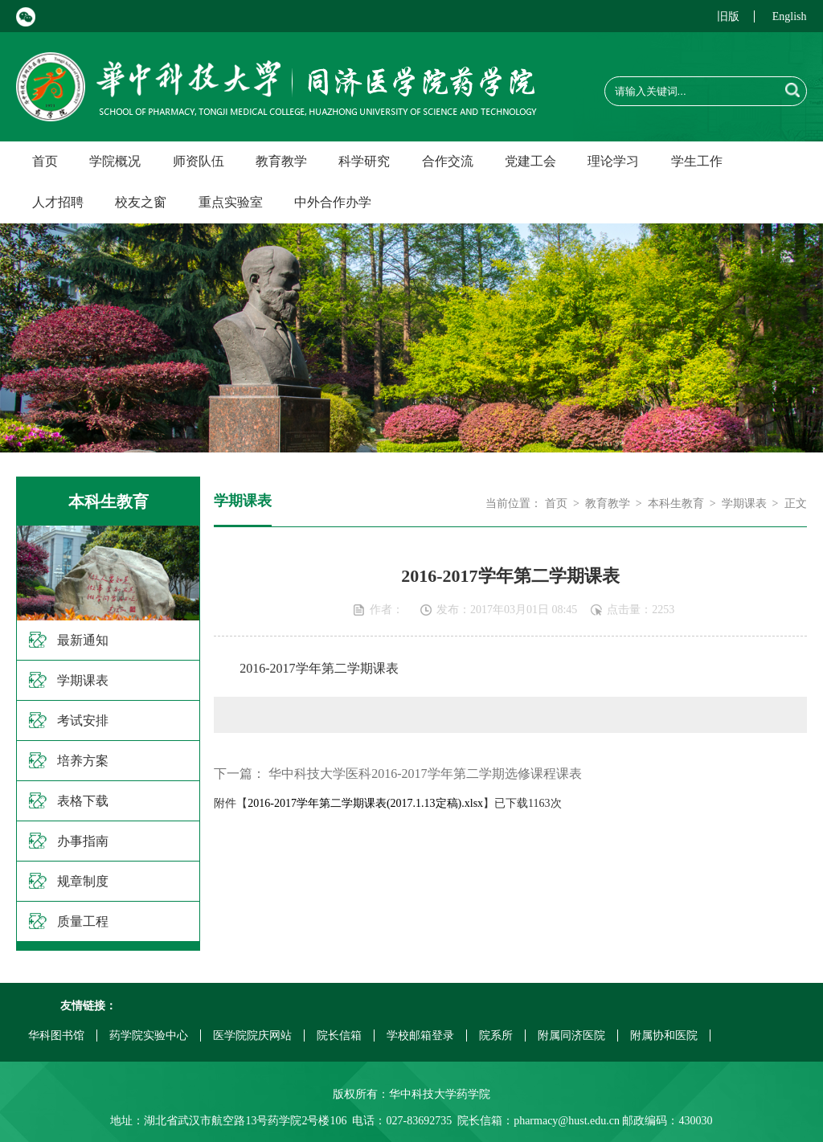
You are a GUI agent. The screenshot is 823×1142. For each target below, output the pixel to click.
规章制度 (83, 881)
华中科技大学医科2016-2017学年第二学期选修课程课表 (424, 773)
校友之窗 (140, 202)
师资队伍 (198, 161)
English (789, 16)
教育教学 (281, 161)
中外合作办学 (332, 202)
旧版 (728, 16)
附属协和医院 (664, 1035)
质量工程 (83, 921)
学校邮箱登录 (420, 1035)
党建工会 (530, 161)
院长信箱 (339, 1035)
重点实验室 (231, 202)
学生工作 (697, 161)
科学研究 (364, 161)
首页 (45, 161)
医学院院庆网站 (252, 1035)
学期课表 (83, 680)
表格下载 (83, 801)
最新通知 (83, 640)
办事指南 (83, 841)
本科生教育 (676, 503)
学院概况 (115, 161)
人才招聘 (58, 202)
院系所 (496, 1035)
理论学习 (613, 161)
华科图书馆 (56, 1035)
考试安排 (83, 720)
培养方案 (83, 760)
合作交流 (447, 161)
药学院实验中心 (148, 1035)
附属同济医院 (571, 1035)
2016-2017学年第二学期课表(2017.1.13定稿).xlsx (365, 803)
